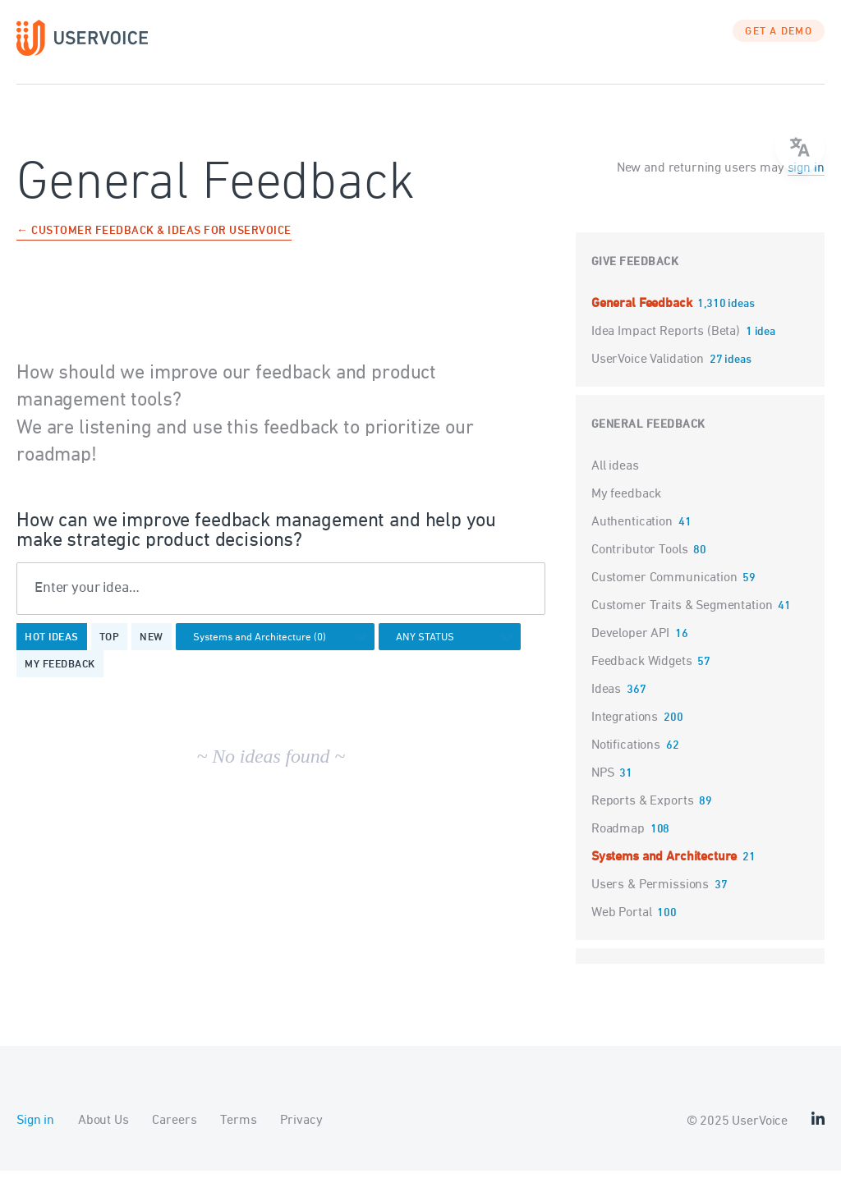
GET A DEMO (778, 45)
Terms (238, 1132)
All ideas (615, 478)
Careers (174, 1132)
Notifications (625, 757)
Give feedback (635, 275)
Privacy (301, 1132)
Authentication (632, 534)
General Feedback (643, 316)
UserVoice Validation (649, 371)
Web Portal (621, 925)
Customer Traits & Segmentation (682, 618)
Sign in (35, 1132)
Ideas (606, 701)
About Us (103, 1132)
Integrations (624, 729)
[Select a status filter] (454, 651)
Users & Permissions (650, 897)
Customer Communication (664, 590)
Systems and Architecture (664, 869)
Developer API (630, 646)
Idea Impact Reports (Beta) (667, 344)
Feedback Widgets (641, 674)
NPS (602, 785)
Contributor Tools (639, 562)
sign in (806, 180)
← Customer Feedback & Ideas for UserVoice (154, 244)
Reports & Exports (642, 813)
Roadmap (618, 841)
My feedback (60, 678)
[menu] (800, 147)
